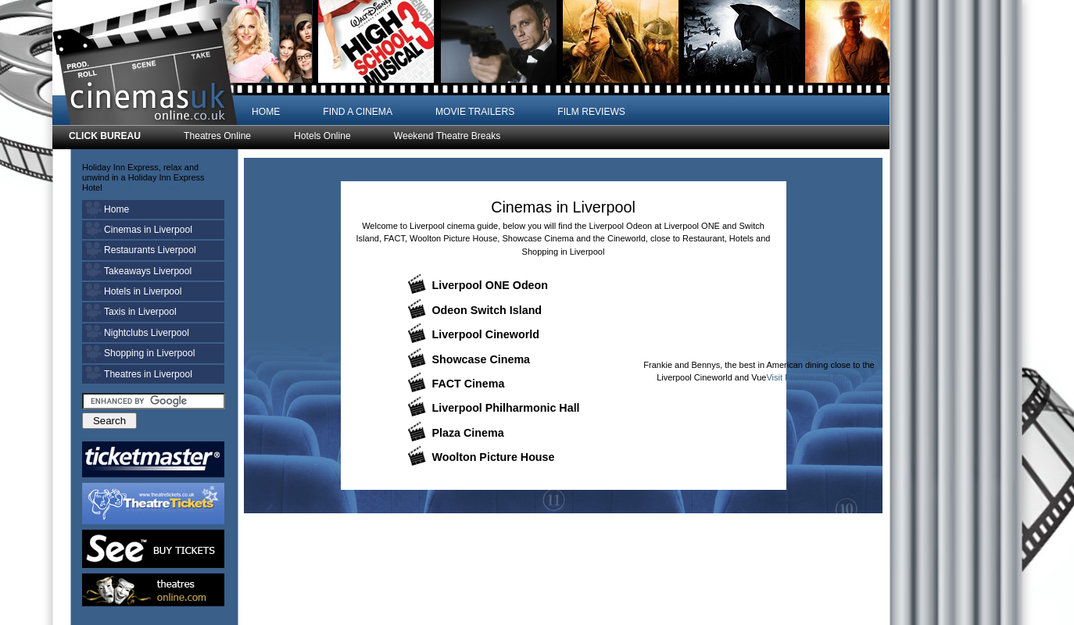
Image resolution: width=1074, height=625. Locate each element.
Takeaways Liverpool (148, 271)
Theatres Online (217, 136)
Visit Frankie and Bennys (813, 377)
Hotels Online (322, 136)
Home (116, 209)
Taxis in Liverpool (140, 311)
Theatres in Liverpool (148, 374)
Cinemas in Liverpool (148, 229)
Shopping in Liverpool (149, 353)
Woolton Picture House (493, 457)
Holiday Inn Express (143, 187)
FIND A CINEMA (357, 111)
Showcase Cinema (481, 359)
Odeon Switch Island (487, 310)
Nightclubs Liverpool (146, 332)
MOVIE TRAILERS (474, 111)
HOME (266, 111)
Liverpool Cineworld (485, 334)
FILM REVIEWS (591, 111)
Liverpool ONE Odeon (490, 285)
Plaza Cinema (468, 433)
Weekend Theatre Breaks (447, 136)
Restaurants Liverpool (150, 250)
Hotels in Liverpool (143, 291)
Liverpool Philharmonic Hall (506, 408)
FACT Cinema (468, 383)
